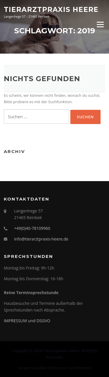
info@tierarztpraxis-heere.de (41, 239)
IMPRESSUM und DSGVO (27, 320)
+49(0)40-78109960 (32, 228)
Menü (100, 24)
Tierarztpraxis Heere (51, 9)
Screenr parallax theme (38, 367)
